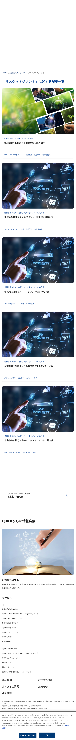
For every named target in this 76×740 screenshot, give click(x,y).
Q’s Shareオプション (10, 628)
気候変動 (29, 155)
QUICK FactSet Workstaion (12, 618)
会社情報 (7, 693)
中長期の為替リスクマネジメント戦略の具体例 (26, 291)
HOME (4, 73)
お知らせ (43, 686)
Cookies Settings (27, 735)
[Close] (72, 716)
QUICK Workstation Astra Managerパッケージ (20, 614)
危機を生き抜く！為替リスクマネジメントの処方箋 (24, 213)
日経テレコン (7, 662)
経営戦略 (37, 155)
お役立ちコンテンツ (17, 73)
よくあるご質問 (10, 686)
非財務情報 (46, 155)
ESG (5, 155)
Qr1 (3, 605)
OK (47, 735)
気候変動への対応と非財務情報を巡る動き (24, 142)
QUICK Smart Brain (9, 649)
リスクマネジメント (16, 155)
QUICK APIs (7, 637)
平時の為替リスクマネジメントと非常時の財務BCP (28, 217)
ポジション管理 (10, 378)
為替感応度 (38, 229)
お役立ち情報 (45, 679)
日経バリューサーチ (10, 667)
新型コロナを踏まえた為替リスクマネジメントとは (28, 366)
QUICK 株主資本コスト (11, 623)
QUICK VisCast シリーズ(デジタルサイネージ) (20, 653)
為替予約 (29, 229)
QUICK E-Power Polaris (11, 658)
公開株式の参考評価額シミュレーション (17, 672)
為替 (22, 229)
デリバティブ (9, 452)
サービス (7, 597)
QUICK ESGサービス (10, 632)
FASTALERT (6, 641)
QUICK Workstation (10, 609)
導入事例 (7, 679)
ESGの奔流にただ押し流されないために (19, 138)
